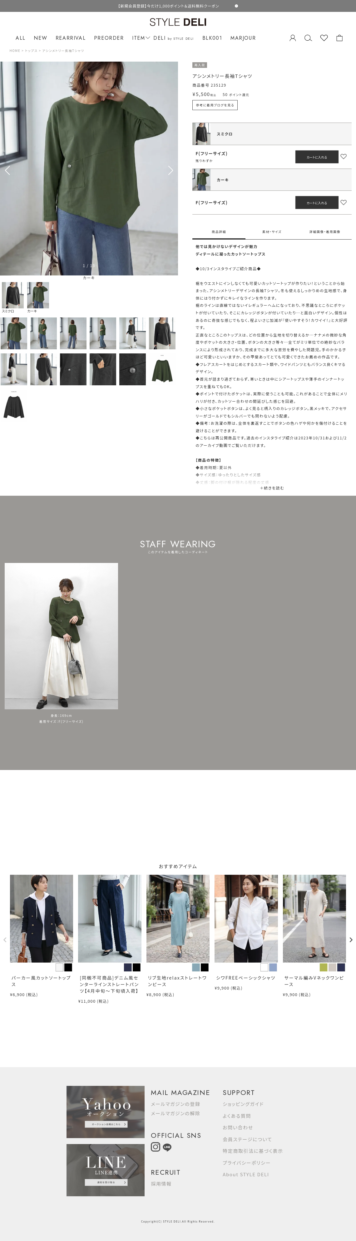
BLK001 (212, 38)
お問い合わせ (238, 1127)
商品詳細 (219, 231)
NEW (40, 38)
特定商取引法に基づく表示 (253, 1150)
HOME (14, 50)
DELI (173, 38)
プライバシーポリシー (247, 1162)
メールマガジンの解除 (175, 1113)
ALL (21, 38)
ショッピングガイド (243, 1104)
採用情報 (161, 1183)
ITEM (140, 38)
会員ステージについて (247, 1139)
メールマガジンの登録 (175, 1104)
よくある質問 (237, 1115)
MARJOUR (243, 38)
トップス (31, 50)
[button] (170, 170)
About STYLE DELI (246, 1174)
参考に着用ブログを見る (215, 105)
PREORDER (109, 38)
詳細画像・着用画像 (324, 231)
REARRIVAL (71, 38)
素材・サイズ (272, 231)
